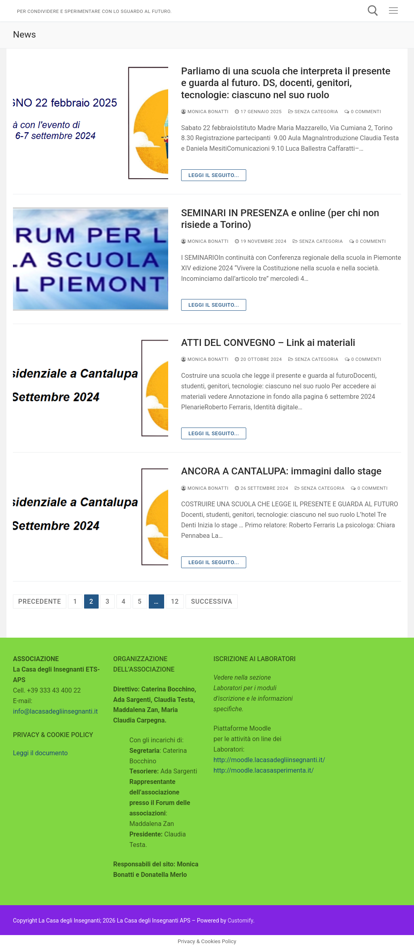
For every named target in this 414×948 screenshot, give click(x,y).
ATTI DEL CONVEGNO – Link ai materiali (268, 342)
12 (175, 601)
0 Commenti (362, 111)
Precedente (39, 601)
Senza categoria (313, 111)
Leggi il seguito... (213, 175)
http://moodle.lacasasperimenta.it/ (263, 770)
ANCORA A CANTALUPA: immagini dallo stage (281, 471)
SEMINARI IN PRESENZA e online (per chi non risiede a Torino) (280, 218)
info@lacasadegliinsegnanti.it (55, 711)
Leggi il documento (40, 753)
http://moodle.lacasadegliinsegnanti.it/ (269, 760)
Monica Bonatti (204, 111)
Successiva (211, 601)
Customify (240, 920)
